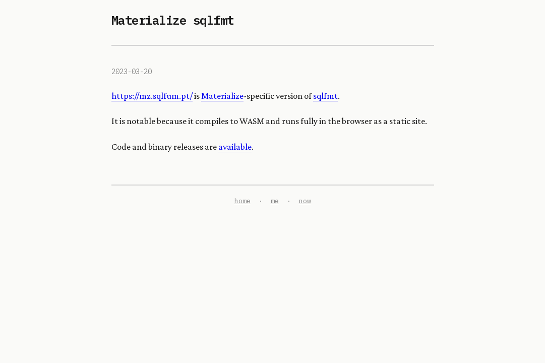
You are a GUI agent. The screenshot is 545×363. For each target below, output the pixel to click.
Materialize (222, 96)
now (305, 201)
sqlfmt (325, 96)
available (235, 147)
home (242, 201)
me (275, 201)
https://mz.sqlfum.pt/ (152, 96)
